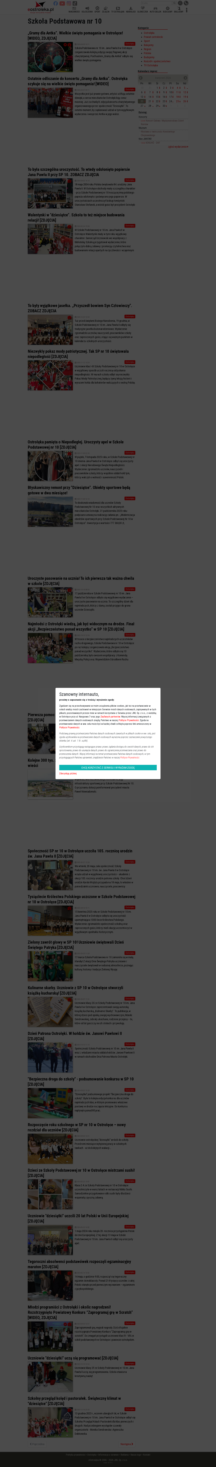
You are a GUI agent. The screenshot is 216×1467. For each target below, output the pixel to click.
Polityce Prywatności (129, 720)
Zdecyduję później (68, 773)
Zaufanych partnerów (110, 716)
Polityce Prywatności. (130, 757)
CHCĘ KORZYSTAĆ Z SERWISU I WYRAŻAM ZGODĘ (108, 767)
